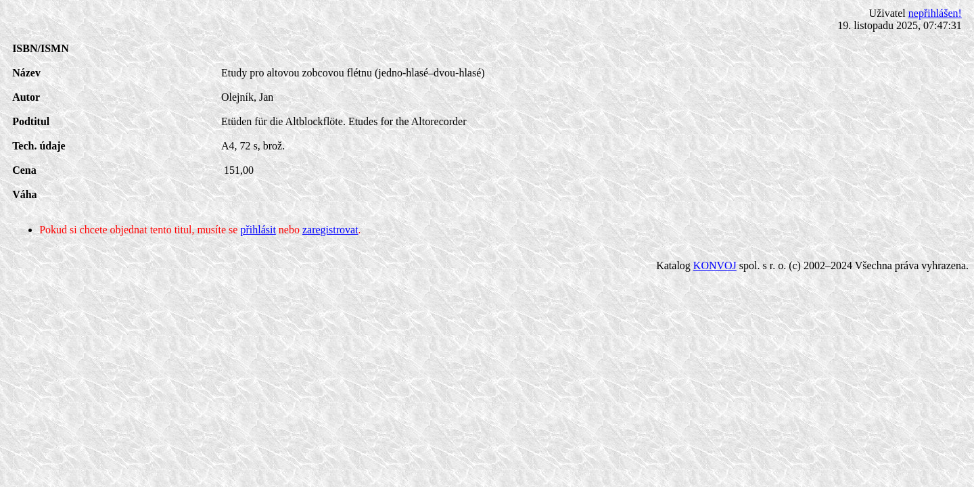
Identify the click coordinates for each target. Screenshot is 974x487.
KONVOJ (715, 265)
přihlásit (257, 229)
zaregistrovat (330, 229)
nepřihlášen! (935, 13)
